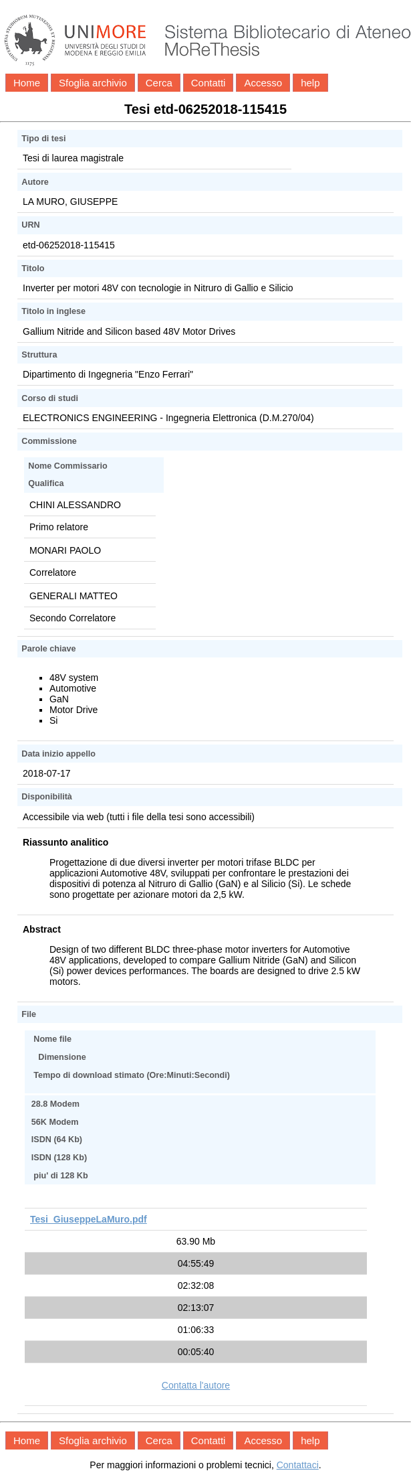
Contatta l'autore (196, 1385)
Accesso (263, 82)
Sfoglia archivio (93, 82)
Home (26, 82)
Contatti (208, 82)
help (310, 82)
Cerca (159, 82)
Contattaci (298, 1465)
